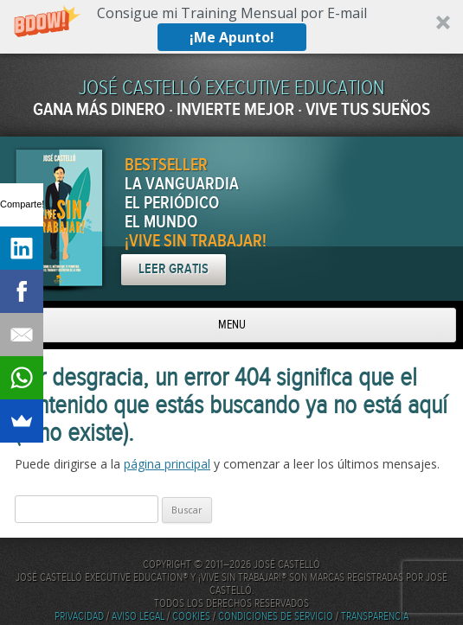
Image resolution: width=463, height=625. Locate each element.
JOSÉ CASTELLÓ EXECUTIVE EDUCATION (231, 88)
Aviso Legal (138, 616)
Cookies (191, 616)
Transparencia (374, 616)
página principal (167, 464)
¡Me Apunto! (232, 37)
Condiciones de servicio (275, 616)
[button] (231, 27)
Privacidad (79, 616)
